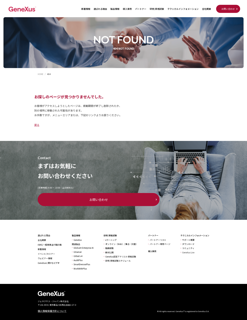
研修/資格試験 (157, 8)
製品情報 (114, 8)
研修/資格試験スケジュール (118, 260)
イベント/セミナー (46, 253)
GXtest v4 (78, 256)
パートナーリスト (158, 239)
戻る (36, 125)
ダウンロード (188, 243)
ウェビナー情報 (45, 258)
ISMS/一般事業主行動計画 (50, 244)
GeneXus (78, 239)
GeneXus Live (188, 252)
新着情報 (85, 8)
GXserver (78, 251)
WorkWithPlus (80, 268)
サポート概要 (188, 239)
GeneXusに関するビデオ (48, 262)
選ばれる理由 (100, 8)
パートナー (140, 8)
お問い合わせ (228, 8)
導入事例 (127, 8)
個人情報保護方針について (52, 311)
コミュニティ (188, 248)
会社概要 (206, 8)
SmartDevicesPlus (82, 264)
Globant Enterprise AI (83, 247)
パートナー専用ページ (160, 243)
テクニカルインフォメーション (183, 8)
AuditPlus (78, 260)
